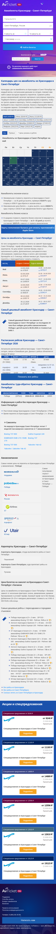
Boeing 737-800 (10, 434)
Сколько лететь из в (23, 693)
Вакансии (5, 903)
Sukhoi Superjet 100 (36, 434)
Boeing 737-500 (10, 445)
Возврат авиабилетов (9, 901)
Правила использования (10, 908)
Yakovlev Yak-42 (34, 445)
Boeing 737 (32, 438)
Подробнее (28, 733)
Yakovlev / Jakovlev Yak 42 (15, 448)
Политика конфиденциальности (13, 910)
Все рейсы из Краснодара (14, 687)
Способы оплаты (8, 899)
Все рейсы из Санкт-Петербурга (16, 690)
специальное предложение (22, 68)
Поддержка (6, 897)
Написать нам (28, 920)
